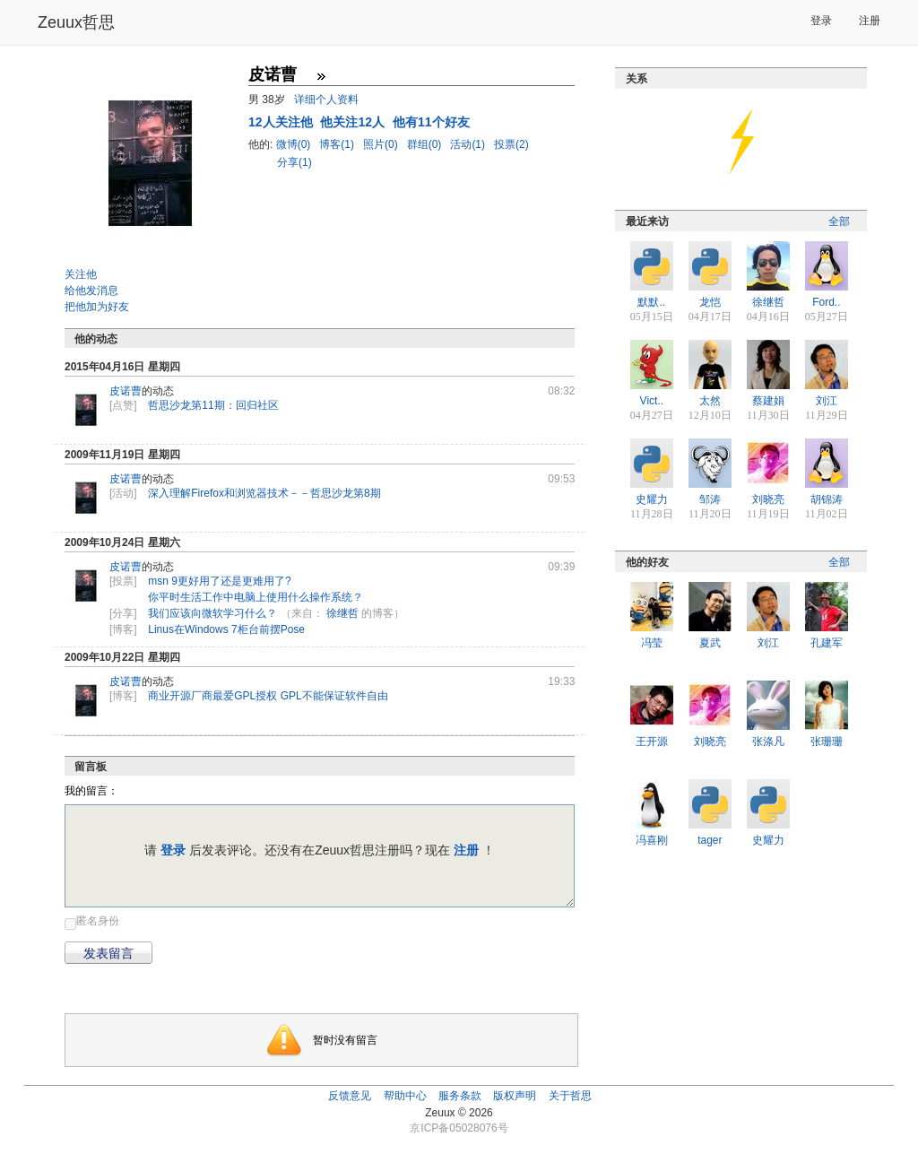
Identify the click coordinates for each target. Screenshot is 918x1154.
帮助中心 (405, 1095)
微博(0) (295, 144)
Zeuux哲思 (76, 22)
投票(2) (511, 144)
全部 (839, 221)
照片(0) (382, 144)
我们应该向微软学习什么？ (212, 613)
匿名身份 (97, 921)
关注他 (81, 274)
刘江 (826, 401)
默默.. (651, 302)
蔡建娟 (768, 401)
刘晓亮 (768, 499)
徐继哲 (342, 613)
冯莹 (652, 643)
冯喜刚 (652, 840)
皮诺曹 (125, 391)
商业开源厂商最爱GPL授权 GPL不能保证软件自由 (267, 696)
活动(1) (469, 144)
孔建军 (826, 643)
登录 (821, 20)
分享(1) (294, 162)
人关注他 (282, 122)
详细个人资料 (326, 99)
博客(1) (338, 144)
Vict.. (651, 401)
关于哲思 (570, 1095)
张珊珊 (826, 741)
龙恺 (710, 302)
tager (709, 840)
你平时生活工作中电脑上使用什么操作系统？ (255, 597)
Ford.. (826, 302)
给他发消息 (91, 290)
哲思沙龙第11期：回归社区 (213, 405)
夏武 (710, 643)
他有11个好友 (431, 122)
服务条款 (459, 1095)
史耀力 (652, 499)
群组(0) (426, 144)
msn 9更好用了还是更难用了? (219, 581)
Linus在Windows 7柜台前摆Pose (226, 629)
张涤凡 (768, 741)
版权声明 (514, 1095)
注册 (869, 20)
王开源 (652, 741)
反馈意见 (349, 1095)
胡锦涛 (826, 499)
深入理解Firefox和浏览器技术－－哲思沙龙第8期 (264, 493)
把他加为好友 (97, 306)
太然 (710, 401)
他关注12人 (353, 122)
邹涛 (710, 499)
